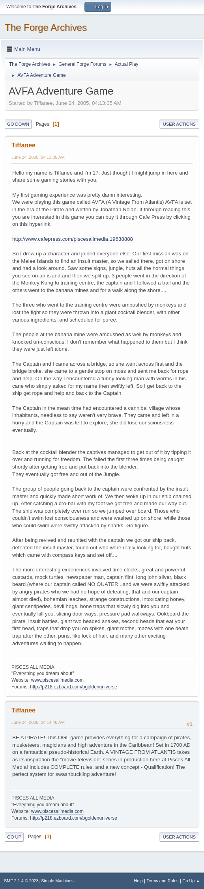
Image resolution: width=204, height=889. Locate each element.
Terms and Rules (163, 880)
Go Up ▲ (191, 880)
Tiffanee (23, 145)
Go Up (14, 837)
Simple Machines (57, 880)
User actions (179, 124)
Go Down (18, 124)
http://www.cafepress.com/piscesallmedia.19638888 (72, 239)
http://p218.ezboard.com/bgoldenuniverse (73, 687)
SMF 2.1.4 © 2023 (21, 880)
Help (138, 880)
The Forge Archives (46, 27)
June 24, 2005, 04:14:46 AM (38, 722)
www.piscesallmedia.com (57, 680)
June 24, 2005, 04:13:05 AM (38, 157)
